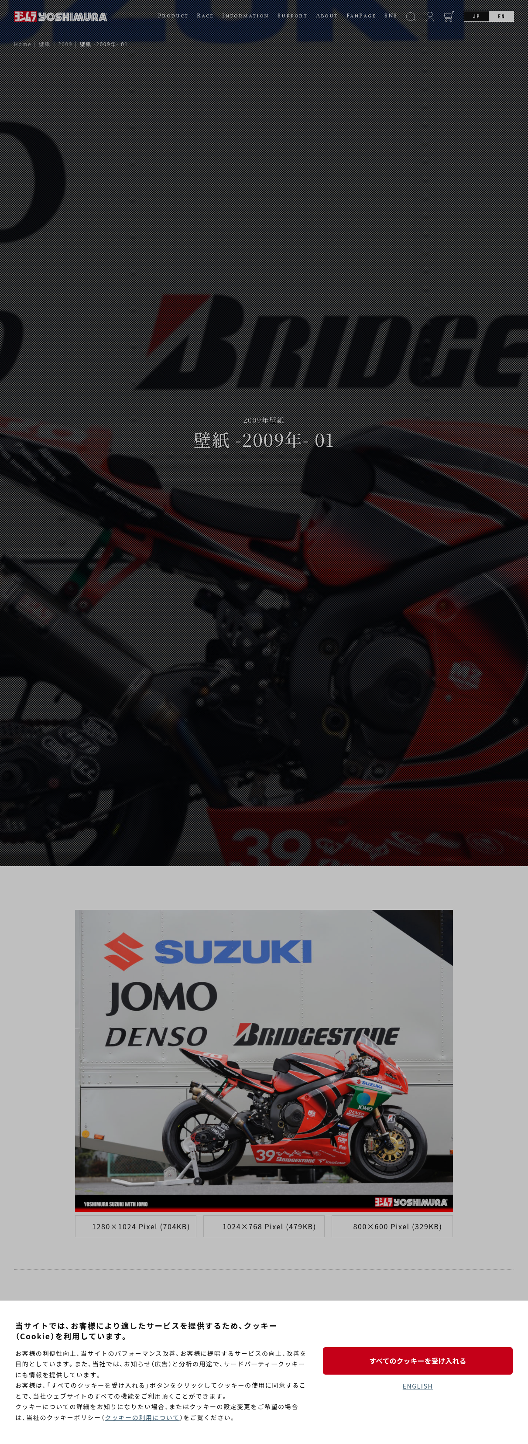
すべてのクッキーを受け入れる (417, 1360)
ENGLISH (418, 1386)
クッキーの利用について (142, 1417)
